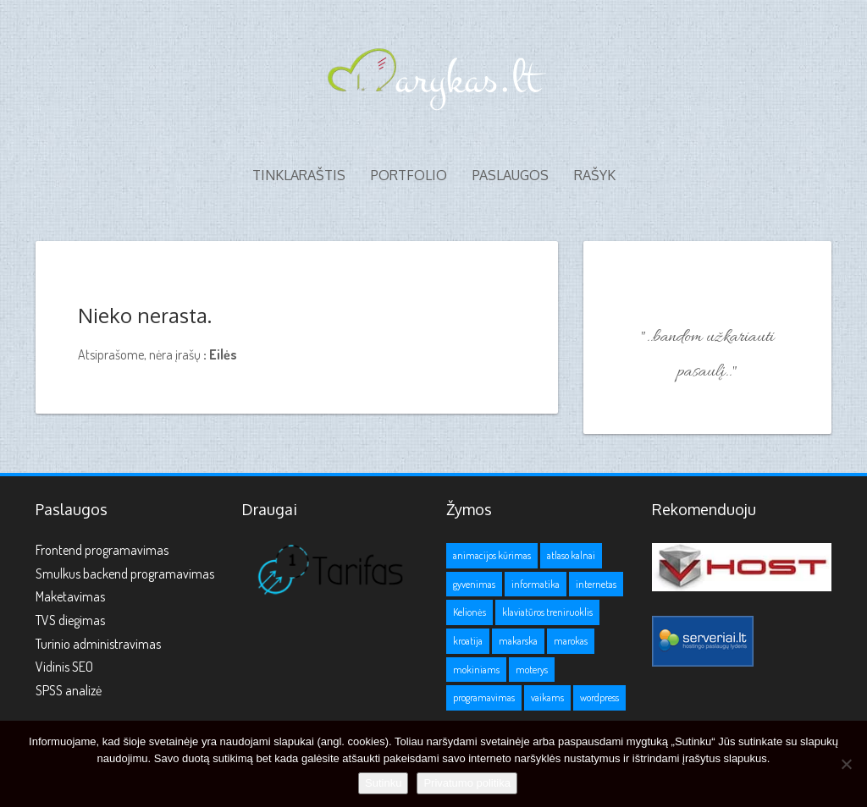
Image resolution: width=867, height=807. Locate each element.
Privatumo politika (467, 783)
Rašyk (595, 175)
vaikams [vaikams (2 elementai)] (547, 697)
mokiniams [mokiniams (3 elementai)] (476, 669)
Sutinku (383, 783)
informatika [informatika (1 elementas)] (535, 584)
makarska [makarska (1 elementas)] (518, 640)
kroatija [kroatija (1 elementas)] (468, 640)
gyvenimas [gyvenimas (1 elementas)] (474, 584)
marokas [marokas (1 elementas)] (571, 640)
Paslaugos (510, 175)
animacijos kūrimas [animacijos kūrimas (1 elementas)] (492, 555)
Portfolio (409, 175)
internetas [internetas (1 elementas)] (596, 584)
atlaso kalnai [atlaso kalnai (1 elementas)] (571, 555)
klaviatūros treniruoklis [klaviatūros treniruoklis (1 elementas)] (547, 612)
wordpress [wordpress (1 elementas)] (599, 697)
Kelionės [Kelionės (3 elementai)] (469, 612)
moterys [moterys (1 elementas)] (532, 669)
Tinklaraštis (298, 175)
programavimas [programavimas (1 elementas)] (484, 697)
